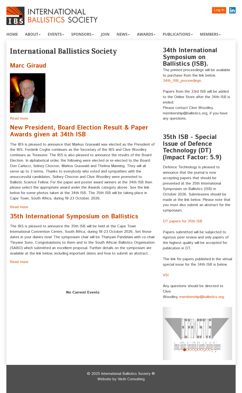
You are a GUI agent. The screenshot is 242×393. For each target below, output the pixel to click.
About (33, 34)
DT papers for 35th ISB (182, 221)
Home (12, 34)
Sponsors (82, 34)
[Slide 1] (187, 350)
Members (210, 34)
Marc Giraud (28, 65)
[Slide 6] (201, 350)
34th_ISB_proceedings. (182, 80)
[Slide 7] (204, 350)
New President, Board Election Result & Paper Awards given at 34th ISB (79, 131)
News (123, 34)
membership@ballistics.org (201, 297)
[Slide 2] (190, 350)
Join (105, 34)
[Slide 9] (210, 350)
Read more (19, 118)
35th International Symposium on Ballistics (74, 216)
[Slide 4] (196, 350)
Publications (178, 34)
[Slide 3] (193, 350)
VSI (166, 275)
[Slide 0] (184, 349)
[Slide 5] (199, 350)
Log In (219, 10)
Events (56, 34)
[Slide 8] (207, 350)
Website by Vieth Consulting (121, 379)
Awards (146, 34)
